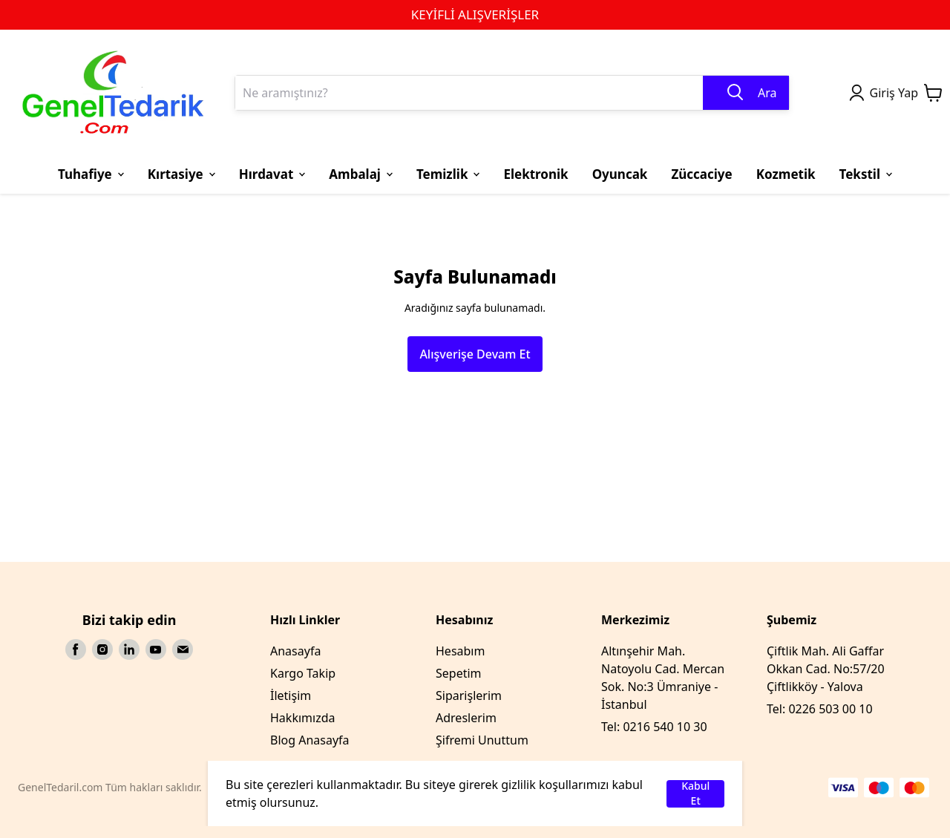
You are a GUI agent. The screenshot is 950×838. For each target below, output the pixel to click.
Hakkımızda (302, 718)
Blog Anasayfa (310, 740)
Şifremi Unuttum (482, 740)
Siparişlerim (469, 695)
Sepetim (459, 673)
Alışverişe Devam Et (474, 354)
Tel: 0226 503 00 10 (820, 709)
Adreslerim (466, 718)
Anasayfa (295, 651)
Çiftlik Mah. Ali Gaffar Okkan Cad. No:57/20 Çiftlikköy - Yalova (826, 669)
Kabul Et (695, 794)
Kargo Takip (302, 673)
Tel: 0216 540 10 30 (654, 726)
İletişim (290, 695)
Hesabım (460, 651)
